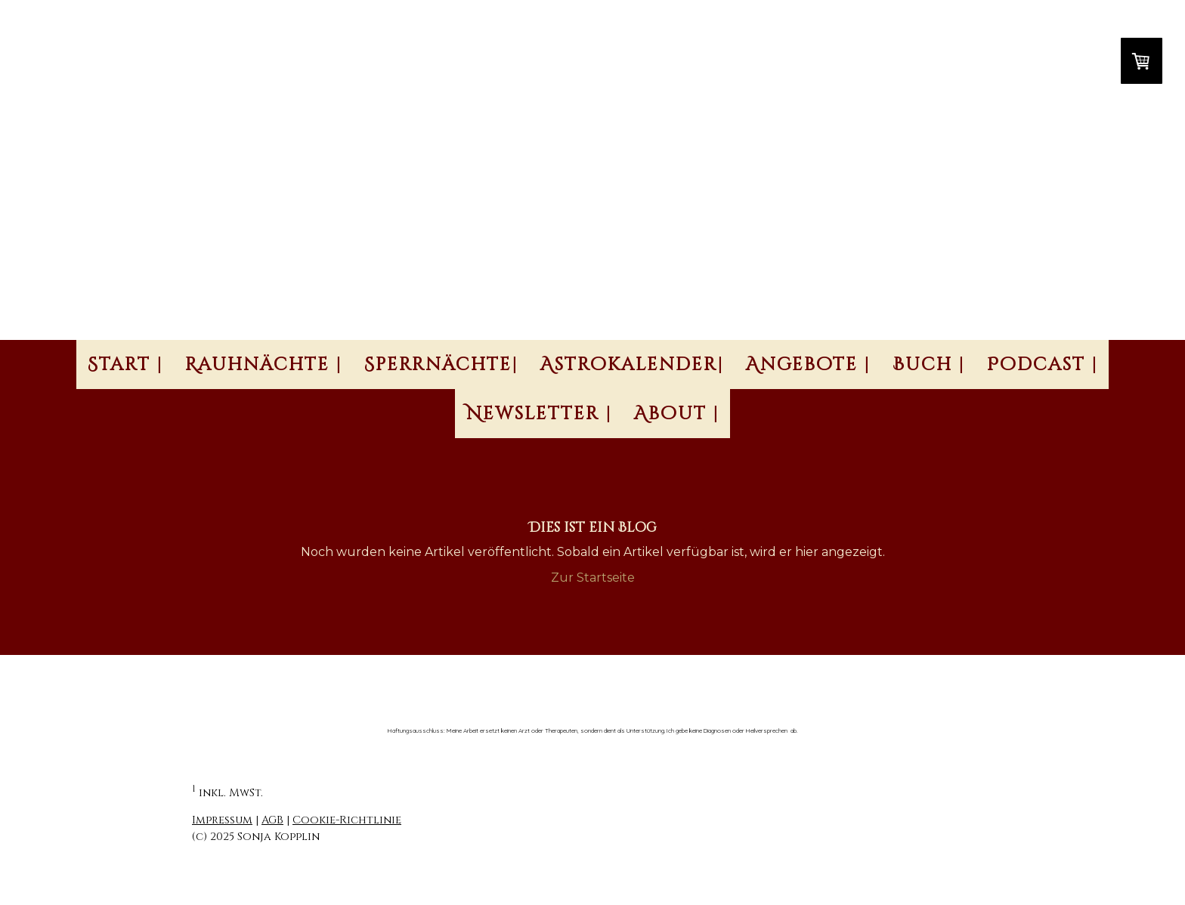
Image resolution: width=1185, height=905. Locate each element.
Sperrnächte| (441, 365)
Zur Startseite (593, 577)
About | (676, 414)
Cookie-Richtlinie (346, 820)
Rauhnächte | (263, 365)
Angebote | (808, 365)
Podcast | (1042, 365)
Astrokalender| (631, 365)
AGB (272, 820)
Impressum (222, 820)
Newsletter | (538, 414)
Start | (125, 365)
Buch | (928, 365)
